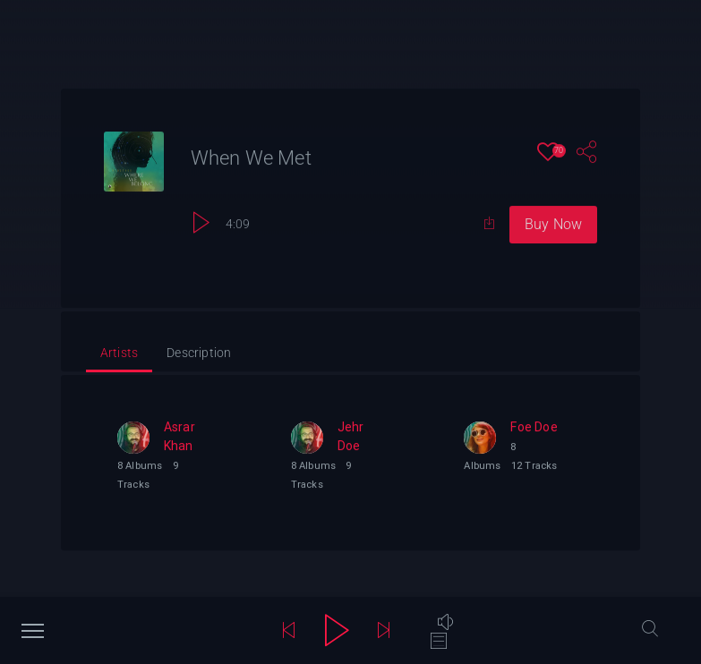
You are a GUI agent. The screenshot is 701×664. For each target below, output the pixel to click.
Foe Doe (533, 428)
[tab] (119, 355)
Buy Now (553, 225)
